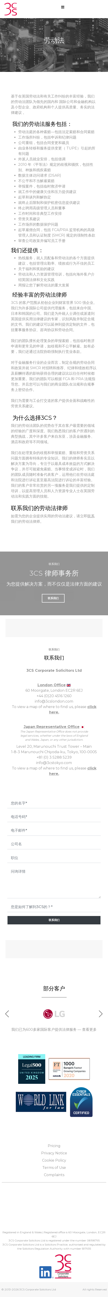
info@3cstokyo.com (54, 763)
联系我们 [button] (53, 598)
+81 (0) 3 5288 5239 (54, 757)
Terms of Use (54, 1167)
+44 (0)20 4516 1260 (54, 696)
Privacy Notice (54, 1153)
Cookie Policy (54, 1160)
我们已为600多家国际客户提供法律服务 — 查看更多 (54, 1029)
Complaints (54, 1175)
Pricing (54, 1146)
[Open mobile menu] (63, 7)
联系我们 (54, 920)
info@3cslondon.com (54, 701)
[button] (101, 1014)
